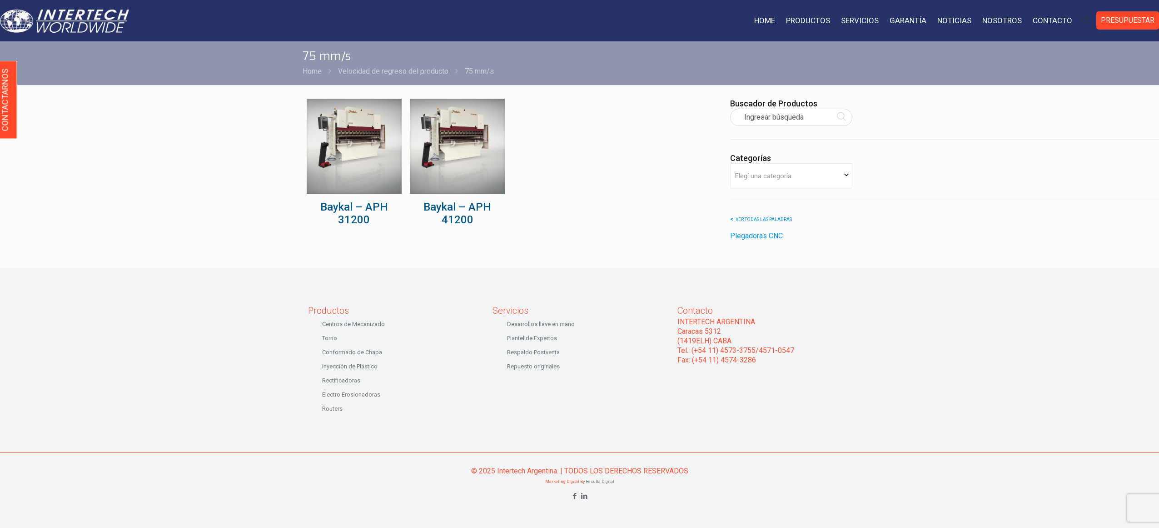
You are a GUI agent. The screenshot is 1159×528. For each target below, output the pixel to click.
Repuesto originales (533, 366)
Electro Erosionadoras (351, 394)
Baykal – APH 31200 (354, 213)
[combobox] (791, 175)
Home (312, 71)
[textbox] (791, 175)
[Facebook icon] (575, 496)
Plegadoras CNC (756, 235)
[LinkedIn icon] (584, 496)
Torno (329, 338)
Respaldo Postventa (533, 352)
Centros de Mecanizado (353, 324)
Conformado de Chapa (352, 352)
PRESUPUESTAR (1127, 20)
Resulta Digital (600, 481)
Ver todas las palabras (764, 219)
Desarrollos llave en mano (541, 324)
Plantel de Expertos (532, 338)
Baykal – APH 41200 (457, 213)
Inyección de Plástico (350, 366)
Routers (332, 408)
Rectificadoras (341, 380)
